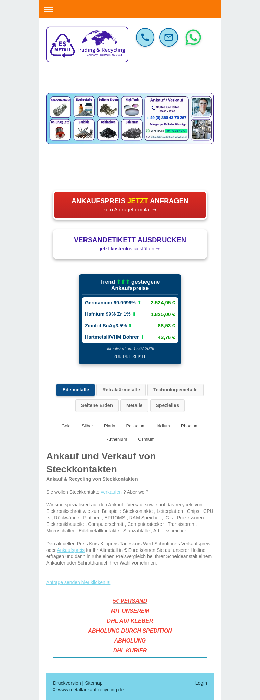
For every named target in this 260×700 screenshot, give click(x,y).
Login (201, 683)
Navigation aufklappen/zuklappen (130, 9)
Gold (65, 425)
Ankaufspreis (70, 550)
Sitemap (93, 683)
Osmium (146, 439)
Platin (109, 425)
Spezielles (167, 405)
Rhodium (190, 425)
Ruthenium (116, 439)
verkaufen (111, 492)
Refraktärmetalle (121, 389)
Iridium (163, 425)
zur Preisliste (129, 356)
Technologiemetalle (175, 389)
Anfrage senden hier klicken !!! (78, 582)
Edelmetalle (75, 389)
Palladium (136, 425)
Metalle (134, 405)
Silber (87, 425)
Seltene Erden (97, 405)
